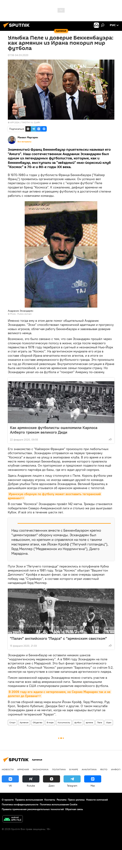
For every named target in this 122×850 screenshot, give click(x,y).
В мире (50, 722)
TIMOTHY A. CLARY (30, 122)
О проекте (8, 799)
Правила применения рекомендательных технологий (33, 809)
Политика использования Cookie (58, 804)
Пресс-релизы (76, 799)
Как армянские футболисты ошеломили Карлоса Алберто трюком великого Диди (53, 429)
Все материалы (24, 141)
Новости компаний (97, 799)
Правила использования (29, 799)
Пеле (99, 722)
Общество (37, 722)
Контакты (49, 799)
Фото (103, 769)
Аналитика (89, 769)
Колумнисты (64, 722)
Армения (24, 722)
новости (8, 769)
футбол (78, 722)
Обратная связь (74, 809)
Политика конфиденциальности (20, 804)
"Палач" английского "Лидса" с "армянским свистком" (58, 638)
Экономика (40, 769)
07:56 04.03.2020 (18, 55)
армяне (89, 722)
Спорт (12, 722)
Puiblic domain (24, 314)
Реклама (61, 799)
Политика (59, 769)
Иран (108, 722)
